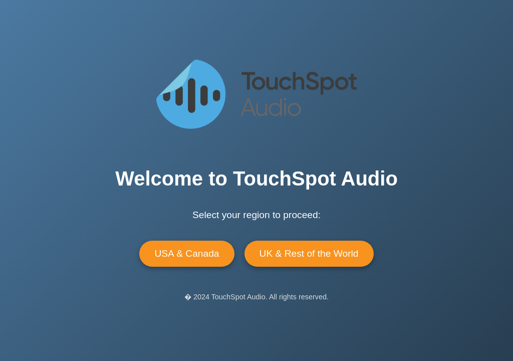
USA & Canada (186, 253)
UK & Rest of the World (309, 253)
